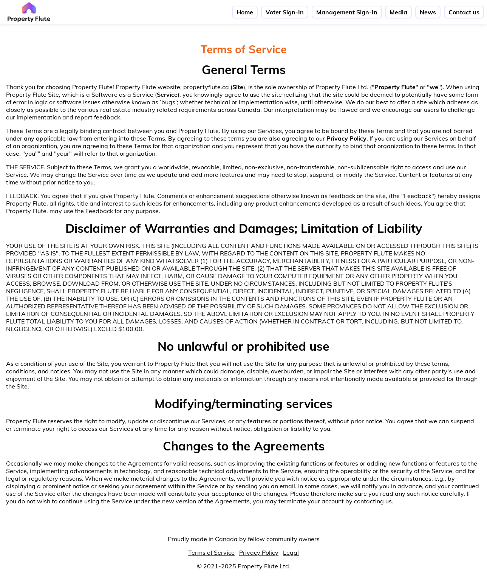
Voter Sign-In (285, 12)
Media (398, 12)
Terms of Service (211, 552)
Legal (291, 552)
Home (245, 12)
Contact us (463, 12)
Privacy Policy (258, 552)
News (428, 12)
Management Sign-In (346, 12)
